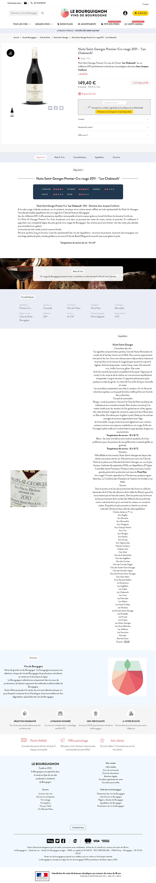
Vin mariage (45, 799)
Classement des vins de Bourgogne (111, 793)
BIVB (126, 641)
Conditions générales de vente (111, 779)
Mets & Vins (59, 157)
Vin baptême (45, 802)
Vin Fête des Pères (45, 809)
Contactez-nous (78, 827)
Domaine (116, 157)
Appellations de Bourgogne (111, 802)
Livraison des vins (45, 793)
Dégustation (41, 157)
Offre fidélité (111, 767)
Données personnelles (110, 782)
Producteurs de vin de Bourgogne (110, 806)
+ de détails (83, 73)
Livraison (114, 119)
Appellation (99, 157)
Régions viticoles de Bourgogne (110, 799)
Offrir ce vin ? (114, 135)
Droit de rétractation (110, 773)
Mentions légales (110, 776)
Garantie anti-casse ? (114, 127)
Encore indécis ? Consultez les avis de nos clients (117, 747)
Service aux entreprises (45, 796)
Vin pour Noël (45, 806)
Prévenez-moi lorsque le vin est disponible (114, 111)
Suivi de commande (111, 770)
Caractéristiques (79, 157)
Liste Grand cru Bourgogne (111, 796)
